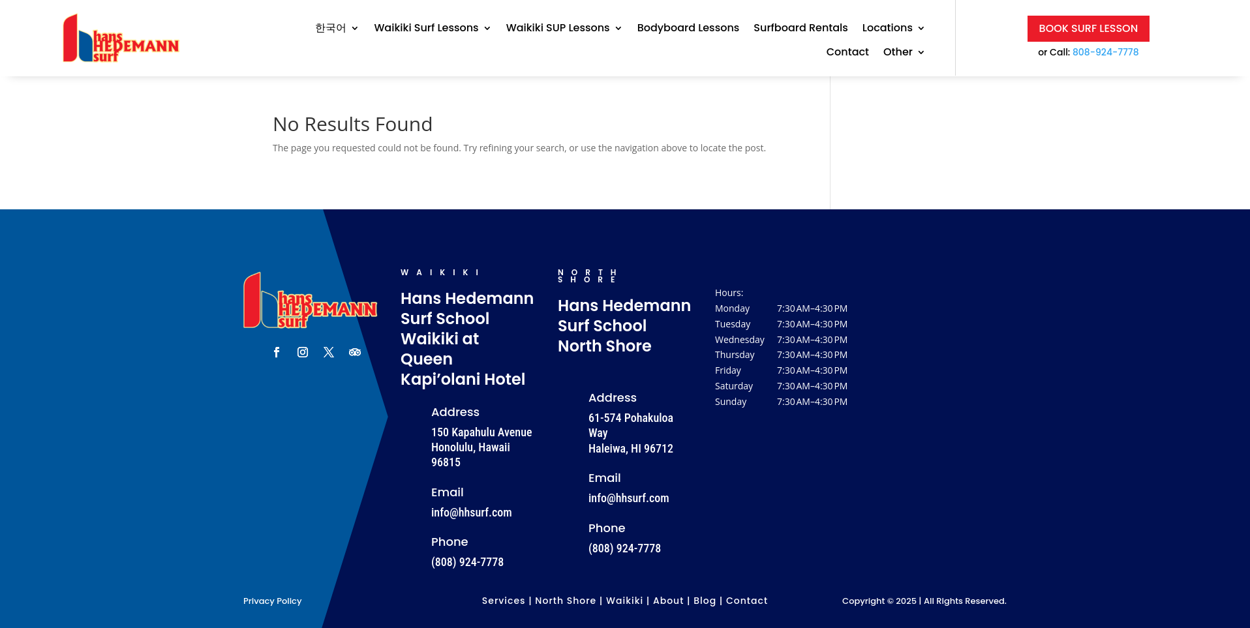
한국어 (330, 28)
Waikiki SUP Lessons (558, 28)
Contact (848, 52)
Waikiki (624, 600)
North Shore (565, 600)
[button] (782, 355)
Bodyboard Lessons (688, 28)
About (668, 600)
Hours (728, 292)
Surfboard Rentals (801, 28)
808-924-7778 (1106, 52)
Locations (887, 28)
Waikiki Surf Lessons (426, 28)
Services (504, 600)
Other (898, 52)
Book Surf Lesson (1088, 28)
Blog (705, 600)
